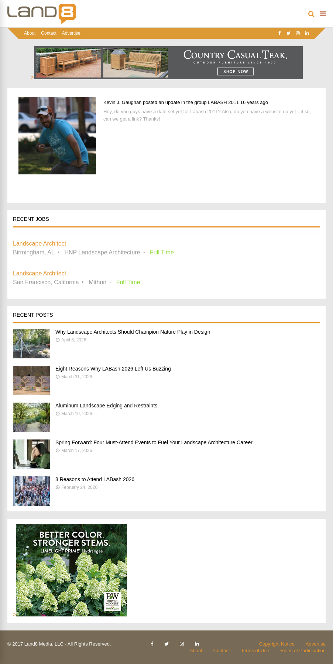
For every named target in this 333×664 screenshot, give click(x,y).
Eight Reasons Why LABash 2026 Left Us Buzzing (113, 369)
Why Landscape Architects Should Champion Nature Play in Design (132, 332)
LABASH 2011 (223, 102)
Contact (48, 33)
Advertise (71, 33)
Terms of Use (255, 650)
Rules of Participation (303, 650)
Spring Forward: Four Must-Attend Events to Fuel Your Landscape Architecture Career (154, 442)
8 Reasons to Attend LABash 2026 (94, 479)
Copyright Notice (277, 644)
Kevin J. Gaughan (122, 102)
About (29, 33)
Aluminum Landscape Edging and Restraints (106, 406)
